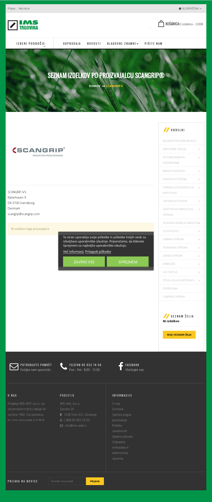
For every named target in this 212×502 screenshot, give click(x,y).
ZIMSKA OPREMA (173, 255)
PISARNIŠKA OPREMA (175, 247)
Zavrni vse (84, 261)
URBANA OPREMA (173, 239)
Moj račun (24, 8)
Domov (94, 86)
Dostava (117, 409)
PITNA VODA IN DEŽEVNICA (178, 280)
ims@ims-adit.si (75, 425)
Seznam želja (182, 316)
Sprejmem (128, 261)
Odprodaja (170, 288)
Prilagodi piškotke (98, 251)
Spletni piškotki (122, 437)
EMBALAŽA (169, 264)
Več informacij (73, 251)
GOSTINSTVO (171, 231)
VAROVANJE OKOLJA (174, 149)
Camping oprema (174, 296)
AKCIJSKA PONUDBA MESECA (179, 141)
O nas (116, 404)
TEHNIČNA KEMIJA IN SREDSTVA (181, 223)
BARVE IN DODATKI (174, 171)
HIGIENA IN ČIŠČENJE (175, 179)
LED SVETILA (170, 272)
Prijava (11, 8)
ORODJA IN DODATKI (175, 201)
